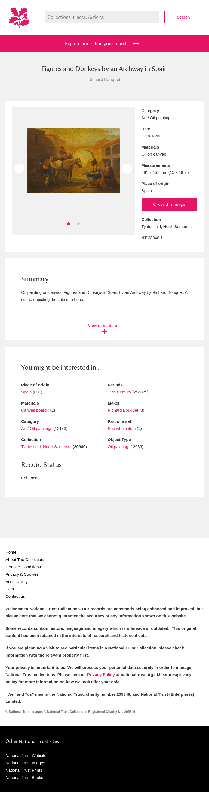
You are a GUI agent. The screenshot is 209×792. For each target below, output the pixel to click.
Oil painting (118, 446)
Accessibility (16, 581)
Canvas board (34, 410)
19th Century (119, 392)
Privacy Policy (101, 674)
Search (183, 17)
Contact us (15, 596)
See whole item (122, 428)
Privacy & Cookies (22, 574)
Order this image (169, 204)
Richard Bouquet (123, 410)
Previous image (19, 169)
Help (9, 589)
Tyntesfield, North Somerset (46, 446)
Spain (26, 392)
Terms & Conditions (23, 567)
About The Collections (25, 559)
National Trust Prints (23, 770)
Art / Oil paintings (36, 428)
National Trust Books (24, 777)
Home (10, 552)
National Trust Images (25, 762)
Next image (127, 169)
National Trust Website (26, 755)
